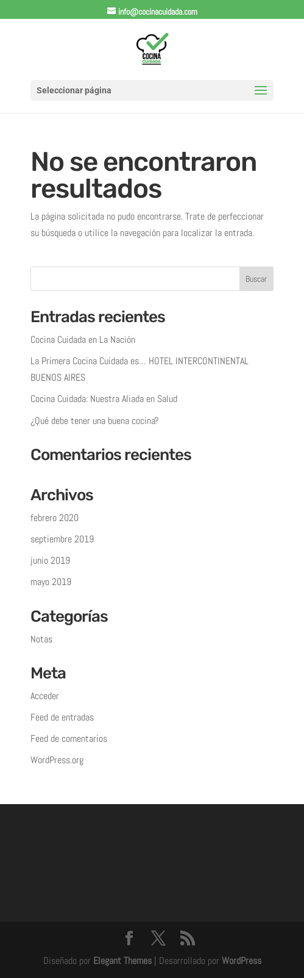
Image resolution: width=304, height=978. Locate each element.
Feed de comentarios (68, 738)
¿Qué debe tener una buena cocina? (94, 420)
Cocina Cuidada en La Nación (82, 339)
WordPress (241, 960)
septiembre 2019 (62, 539)
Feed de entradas (62, 717)
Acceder (44, 695)
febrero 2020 (54, 517)
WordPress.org (56, 759)
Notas (41, 639)
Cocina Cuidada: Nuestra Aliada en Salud (103, 398)
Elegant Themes (122, 960)
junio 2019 (50, 560)
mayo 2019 (50, 581)
